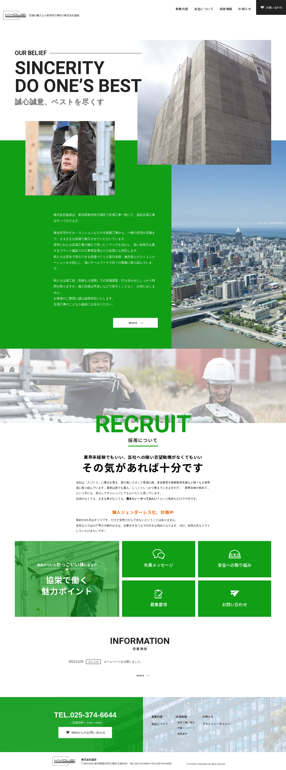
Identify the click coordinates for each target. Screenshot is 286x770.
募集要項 (158, 609)
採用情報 (226, 9)
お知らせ (244, 9)
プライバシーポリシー (216, 724)
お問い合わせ (274, 8)
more (133, 327)
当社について (203, 9)
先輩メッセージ (158, 569)
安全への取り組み (234, 569)
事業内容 (181, 9)
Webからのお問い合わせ (88, 732)
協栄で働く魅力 (186, 722)
